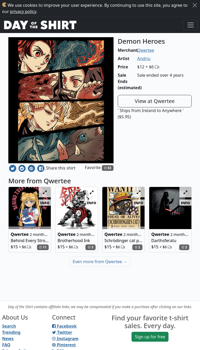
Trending (11, 332)
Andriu (144, 58)
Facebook (64, 326)
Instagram (65, 338)
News (8, 338)
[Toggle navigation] (190, 25)
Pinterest (64, 345)
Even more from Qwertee (100, 261)
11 (42, 247)
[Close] (195, 5)
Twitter (62, 332)
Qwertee (145, 50)
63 (107, 168)
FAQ (6, 345)
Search (9, 326)
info (44, 202)
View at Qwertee (154, 101)
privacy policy (23, 11)
